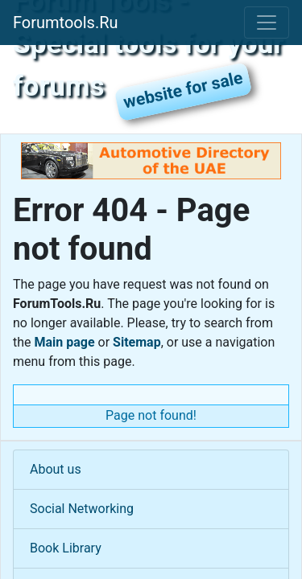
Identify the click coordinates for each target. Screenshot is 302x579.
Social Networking (82, 508)
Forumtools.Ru (65, 22)
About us (55, 469)
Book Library (65, 548)
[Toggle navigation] (266, 22)
